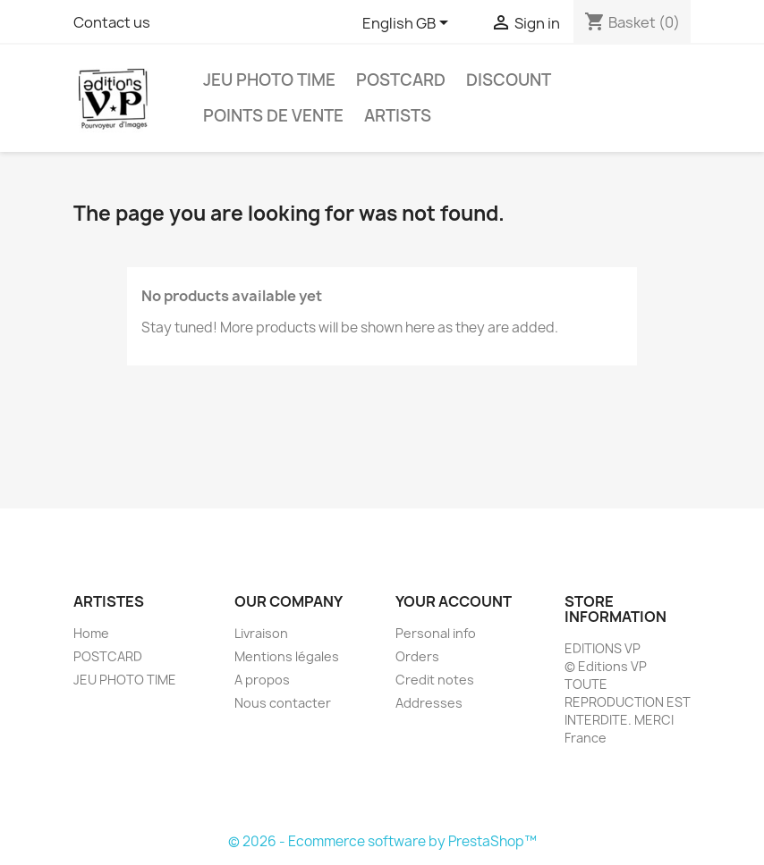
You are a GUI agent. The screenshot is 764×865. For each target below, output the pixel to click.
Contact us (111, 22)
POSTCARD (401, 80)
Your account (453, 601)
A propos (262, 679)
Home (91, 633)
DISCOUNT (508, 80)
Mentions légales (286, 656)
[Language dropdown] (408, 24)
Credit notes (434, 679)
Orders (417, 656)
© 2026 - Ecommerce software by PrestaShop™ (382, 841)
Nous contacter (282, 702)
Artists (397, 116)
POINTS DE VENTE (273, 116)
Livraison (261, 633)
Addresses (429, 702)
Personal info (435, 633)
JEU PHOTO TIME (269, 80)
